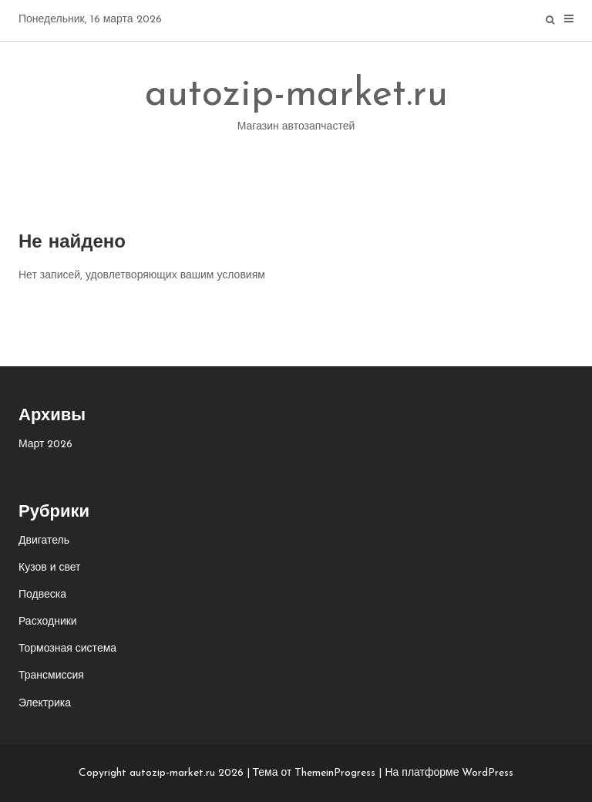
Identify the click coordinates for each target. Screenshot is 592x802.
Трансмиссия (51, 676)
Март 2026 (45, 444)
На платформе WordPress (449, 773)
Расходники (47, 622)
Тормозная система (67, 649)
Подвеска (42, 595)
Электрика (44, 703)
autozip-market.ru (296, 108)
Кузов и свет (49, 568)
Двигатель (43, 541)
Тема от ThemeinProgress (314, 773)
